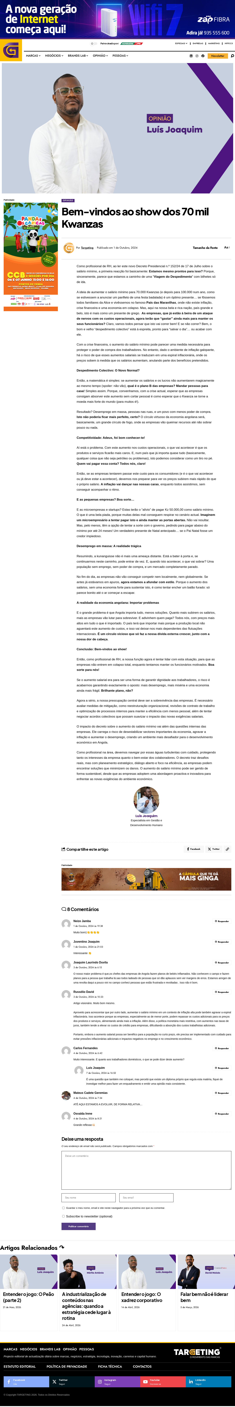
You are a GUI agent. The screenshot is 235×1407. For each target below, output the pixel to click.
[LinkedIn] (208, 1382)
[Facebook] (26, 1382)
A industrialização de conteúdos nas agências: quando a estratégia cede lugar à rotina (86, 1307)
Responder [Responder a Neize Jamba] (223, 921)
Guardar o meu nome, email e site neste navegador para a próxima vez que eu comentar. (115, 1208)
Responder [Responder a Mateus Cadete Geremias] (223, 1093)
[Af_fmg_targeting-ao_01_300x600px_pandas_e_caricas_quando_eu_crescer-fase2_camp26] (31, 257)
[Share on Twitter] (213, 849)
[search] (232, 56)
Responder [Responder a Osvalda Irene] (223, 1114)
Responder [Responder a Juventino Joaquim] (223, 942)
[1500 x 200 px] (146, 879)
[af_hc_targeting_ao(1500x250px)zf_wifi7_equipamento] (117, 19)
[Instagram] (117, 1382)
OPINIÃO (68, 200)
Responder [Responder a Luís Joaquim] (223, 1068)
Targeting (87, 248)
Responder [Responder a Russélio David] (223, 992)
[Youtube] (163, 1382)
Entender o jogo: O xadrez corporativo (141, 1298)
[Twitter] (72, 1382)
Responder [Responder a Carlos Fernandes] (223, 1048)
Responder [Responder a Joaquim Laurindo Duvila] (223, 963)
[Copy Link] (227, 849)
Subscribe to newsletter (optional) (89, 1217)
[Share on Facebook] (193, 849)
